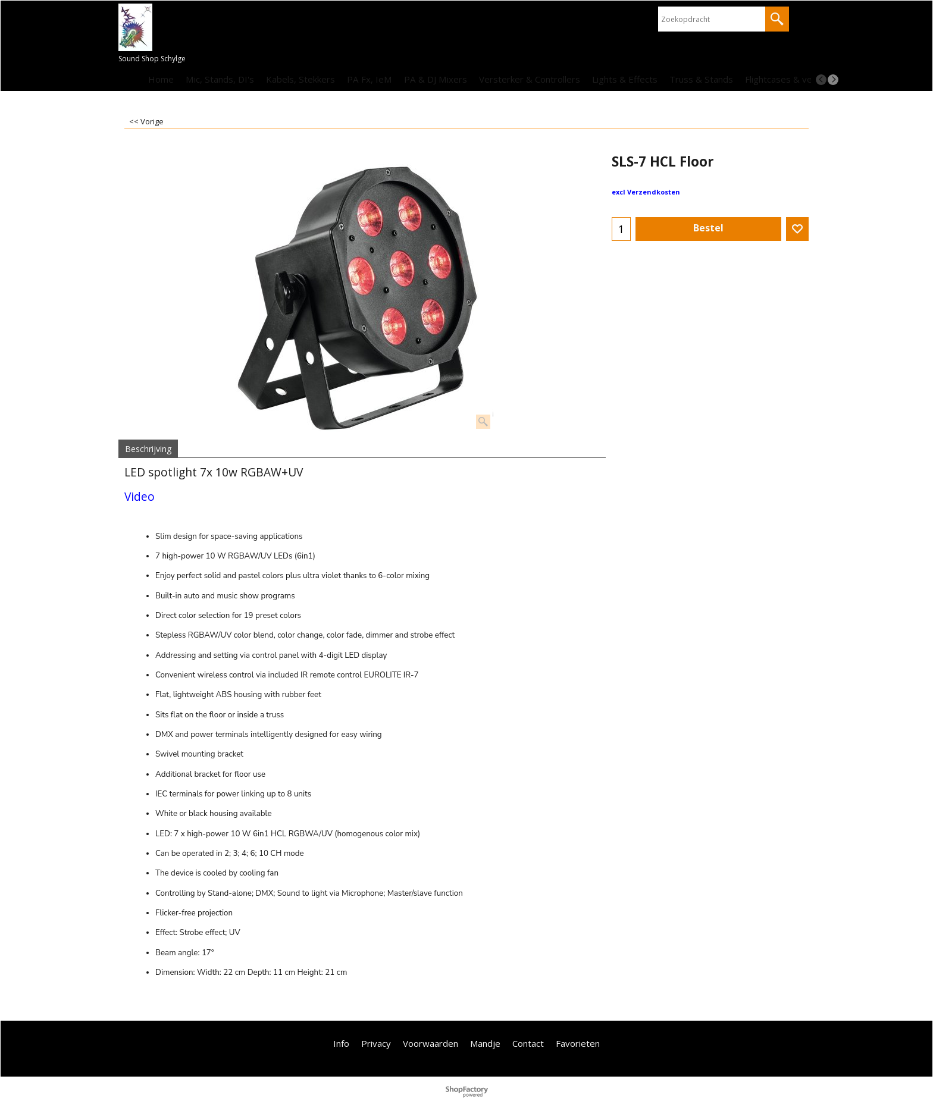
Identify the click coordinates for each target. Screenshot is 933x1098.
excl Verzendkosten (646, 191)
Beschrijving (148, 448)
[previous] (821, 79)
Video (139, 496)
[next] (833, 79)
